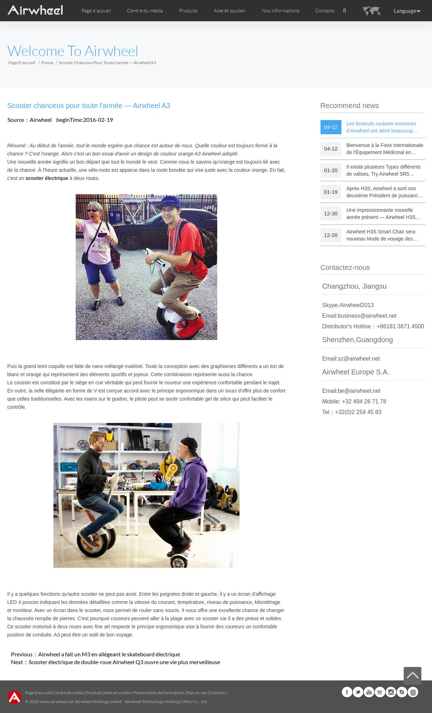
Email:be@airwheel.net (351, 391)
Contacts (325, 10)
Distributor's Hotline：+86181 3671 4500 (373, 326)
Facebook (347, 692)
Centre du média (68, 692)
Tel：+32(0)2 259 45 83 (352, 412)
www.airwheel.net (57, 701)
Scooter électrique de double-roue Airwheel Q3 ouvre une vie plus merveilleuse (124, 661)
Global (413, 692)
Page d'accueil (96, 10)
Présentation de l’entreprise (158, 692)
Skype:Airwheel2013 (348, 305)
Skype (402, 692)
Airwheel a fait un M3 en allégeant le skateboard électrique (109, 654)
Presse (47, 62)
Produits (188, 10)
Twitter (358, 692)
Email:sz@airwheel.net (351, 359)
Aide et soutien (230, 10)
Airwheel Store (380, 692)
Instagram (391, 692)
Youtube (369, 692)
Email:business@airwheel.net (359, 316)
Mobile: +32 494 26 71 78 (354, 401)
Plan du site (196, 692)
